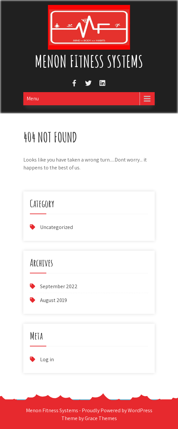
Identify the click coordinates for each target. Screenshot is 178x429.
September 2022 (59, 286)
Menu (33, 98)
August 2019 (53, 300)
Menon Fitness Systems (89, 61)
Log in (47, 359)
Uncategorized (56, 227)
